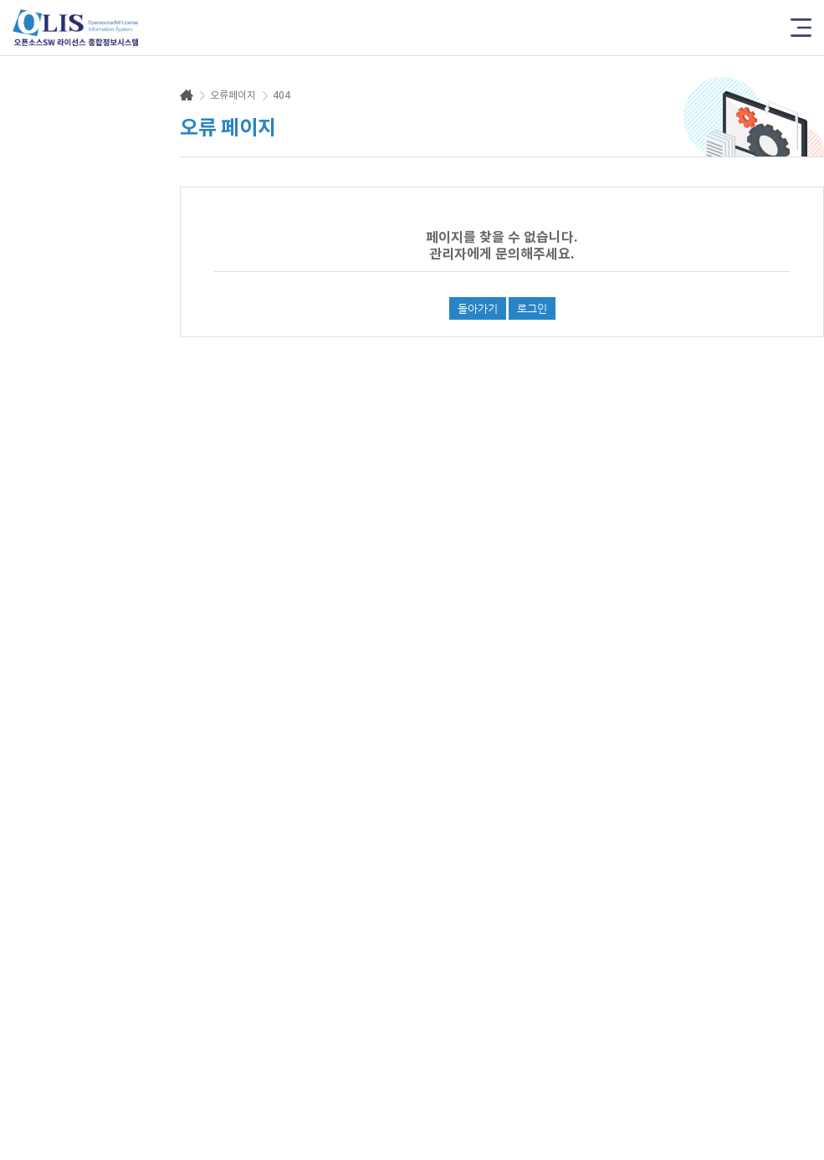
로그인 (532, 308)
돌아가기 (478, 308)
